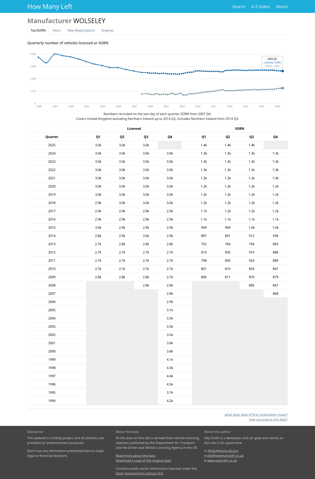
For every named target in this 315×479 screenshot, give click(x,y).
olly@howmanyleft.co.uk (225, 455)
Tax (38, 30)
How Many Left (50, 6)
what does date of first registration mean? (256, 414)
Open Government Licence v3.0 (139, 473)
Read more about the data (135, 455)
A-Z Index (260, 6)
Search (238, 6)
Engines (108, 30)
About (282, 6)
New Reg (81, 30)
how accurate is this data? (268, 419)
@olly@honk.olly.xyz (223, 451)
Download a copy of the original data (143, 460)
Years (56, 30)
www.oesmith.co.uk (222, 460)
